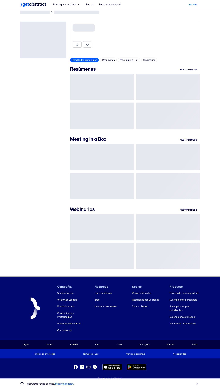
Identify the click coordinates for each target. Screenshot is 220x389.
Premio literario (65, 306)
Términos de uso (90, 354)
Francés (170, 344)
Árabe (194, 344)
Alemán (49, 344)
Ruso (97, 344)
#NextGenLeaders (67, 299)
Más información (64, 383)
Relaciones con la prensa (145, 299)
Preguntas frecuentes (69, 323)
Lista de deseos (103, 293)
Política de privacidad (44, 354)
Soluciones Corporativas (182, 323)
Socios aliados (140, 306)
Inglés (26, 344)
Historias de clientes (106, 306)
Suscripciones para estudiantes (179, 308)
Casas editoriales (141, 293)
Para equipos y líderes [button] (67, 4)
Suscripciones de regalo (182, 316)
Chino (120, 344)
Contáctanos (64, 330)
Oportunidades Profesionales (65, 315)
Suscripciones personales (183, 299)
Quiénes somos (65, 293)
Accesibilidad (179, 354)
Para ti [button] (89, 4)
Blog (97, 299)
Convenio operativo (135, 354)
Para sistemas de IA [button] (110, 4)
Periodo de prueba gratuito (184, 293)
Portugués (144, 344)
